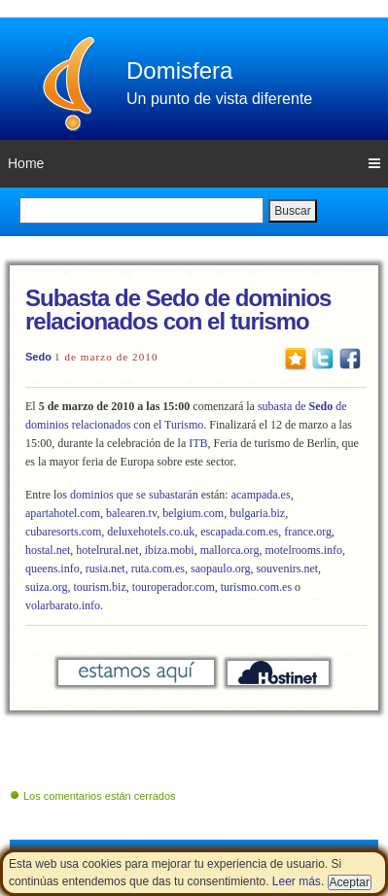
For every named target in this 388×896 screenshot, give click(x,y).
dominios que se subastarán (134, 494)
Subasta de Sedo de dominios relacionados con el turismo (178, 309)
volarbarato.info (62, 605)
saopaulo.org (220, 568)
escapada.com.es (239, 531)
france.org (308, 531)
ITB (198, 443)
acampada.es (261, 494)
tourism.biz (99, 587)
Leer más (296, 881)
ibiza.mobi (169, 550)
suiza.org (46, 587)
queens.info (52, 568)
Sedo (38, 356)
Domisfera (179, 70)
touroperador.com (173, 587)
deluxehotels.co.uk (150, 531)
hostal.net (47, 550)
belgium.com (193, 513)
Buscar (292, 211)
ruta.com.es (156, 568)
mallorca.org (230, 550)
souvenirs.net (287, 568)
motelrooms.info (303, 550)
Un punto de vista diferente (219, 98)
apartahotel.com (62, 513)
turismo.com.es (256, 587)
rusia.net (105, 568)
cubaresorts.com (63, 531)
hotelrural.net (107, 550)
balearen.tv (131, 513)
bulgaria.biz (257, 513)
